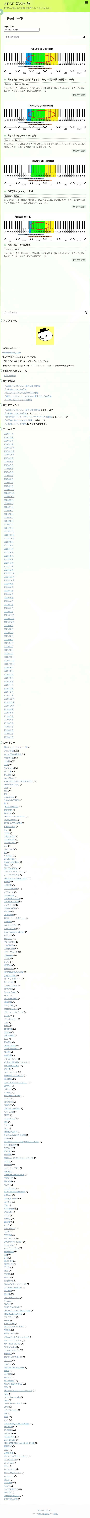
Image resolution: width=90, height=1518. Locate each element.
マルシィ (8, 1364)
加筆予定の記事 (11, 1499)
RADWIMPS (9, 1437)
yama (6, 1407)
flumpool (7, 1301)
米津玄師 (8, 1430)
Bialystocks (9, 1252)
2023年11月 (9, 535)
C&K (6, 1023)
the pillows (8, 1281)
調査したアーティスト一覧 (15, 747)
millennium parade (12, 1397)
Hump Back (9, 1245)
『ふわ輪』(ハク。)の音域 (15, 389)
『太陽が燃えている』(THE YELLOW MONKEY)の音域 (28, 417)
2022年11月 (9, 577)
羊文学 (7, 1267)
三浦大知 (8, 1374)
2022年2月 (8, 608)
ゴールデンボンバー (13, 979)
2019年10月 (9, 706)
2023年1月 (8, 570)
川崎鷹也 (8, 922)
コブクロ (8, 989)
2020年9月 (8, 667)
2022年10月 (9, 580)
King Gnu (8, 939)
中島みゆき (9, 1178)
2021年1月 (8, 654)
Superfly (7, 1069)
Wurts (6, 1480)
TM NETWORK (10, 1132)
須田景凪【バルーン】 (13, 1076)
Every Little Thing (11, 862)
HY (5, 853)
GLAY (6, 962)
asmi (6, 788)
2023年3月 (8, 563)
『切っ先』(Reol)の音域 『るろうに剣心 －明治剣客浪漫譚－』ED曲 (40, 79)
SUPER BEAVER (11, 1066)
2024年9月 (8, 500)
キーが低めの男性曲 (13, 754)
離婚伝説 (8, 1446)
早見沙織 (8, 1235)
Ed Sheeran (9, 859)
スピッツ (8, 1089)
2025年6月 (8, 469)
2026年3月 (8, 437)
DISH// (7, 1138)
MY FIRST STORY (12, 1344)
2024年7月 (8, 507)
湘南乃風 (8, 1055)
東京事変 (8, 1155)
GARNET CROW (11, 902)
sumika (7, 1093)
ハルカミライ (10, 1238)
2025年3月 (8, 479)
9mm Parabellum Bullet (14, 932)
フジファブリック (12, 1298)
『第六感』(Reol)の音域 (19, 245)
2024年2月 (8, 525)
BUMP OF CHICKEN (13, 1242)
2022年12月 (9, 573)
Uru (5, 846)
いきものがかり (11, 820)
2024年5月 (8, 514)
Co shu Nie (9, 982)
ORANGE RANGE (12, 899)
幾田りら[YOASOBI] (13, 823)
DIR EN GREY (10, 1145)
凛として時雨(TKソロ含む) (15, 1456)
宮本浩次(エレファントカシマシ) (18, 1391)
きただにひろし (11, 925)
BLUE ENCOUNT (11, 1307)
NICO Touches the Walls (14, 1192)
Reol (27, 84)
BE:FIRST (8, 1261)
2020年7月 (8, 674)
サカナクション (11, 1009)
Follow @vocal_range (11, 352)
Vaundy (7, 1219)
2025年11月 (9, 451)
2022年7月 (8, 591)
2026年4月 (8, 434)
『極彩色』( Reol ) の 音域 (20, 191)
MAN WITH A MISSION (14, 1368)
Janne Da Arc (10, 1046)
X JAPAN (8, 856)
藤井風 (7, 1294)
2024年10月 (9, 497)
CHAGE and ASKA (12, 1109)
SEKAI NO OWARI (12, 1096)
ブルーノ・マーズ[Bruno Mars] (17, 1311)
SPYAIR (7, 1086)
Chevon (7, 1032)
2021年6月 (8, 636)
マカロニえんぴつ (12, 1350)
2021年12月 (9, 615)
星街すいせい (10, 1333)
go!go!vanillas (10, 976)
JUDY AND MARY (12, 1049)
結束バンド (9, 969)
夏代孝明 (8, 1181)
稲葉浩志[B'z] (10, 827)
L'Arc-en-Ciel (9, 1440)
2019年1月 (8, 737)
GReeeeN (8, 955)
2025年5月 (8, 472)
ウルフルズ (9, 849)
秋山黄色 (8, 775)
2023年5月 (8, 556)
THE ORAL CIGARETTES (15, 878)
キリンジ (8, 935)
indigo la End (9, 836)
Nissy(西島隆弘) (11, 1198)
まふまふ (8, 1361)
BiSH (6, 1271)
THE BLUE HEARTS (13, 1314)
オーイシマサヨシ (12, 875)
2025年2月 (8, 483)
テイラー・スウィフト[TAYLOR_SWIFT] (21, 1142)
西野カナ (8, 1195)
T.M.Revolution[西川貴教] (15, 1135)
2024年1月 (8, 528)
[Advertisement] (45, 283)
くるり (7, 959)
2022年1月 (8, 612)
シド (6, 1039)
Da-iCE (7, 1099)
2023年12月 (9, 531)
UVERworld (9, 839)
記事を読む (80, 95)
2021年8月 (8, 629)
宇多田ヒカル (10, 843)
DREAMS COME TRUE (14, 1175)
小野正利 (8, 885)
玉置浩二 (8, 1105)
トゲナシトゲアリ (12, 1168)
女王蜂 (7, 1052)
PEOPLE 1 (8, 1264)
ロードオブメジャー (13, 1473)
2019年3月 (8, 730)
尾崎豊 (7, 882)
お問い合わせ (10, 376)
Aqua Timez (9, 778)
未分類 (7, 761)
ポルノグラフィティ (13, 1340)
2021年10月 (9, 622)
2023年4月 (8, 559)
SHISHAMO (9, 1035)
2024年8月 (8, 504)
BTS (6, 1258)
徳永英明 (8, 1165)
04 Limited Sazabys (12, 1287)
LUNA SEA (8, 1463)
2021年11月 (9, 619)
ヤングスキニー (11, 1410)
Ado (5, 791)
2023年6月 (8, 552)
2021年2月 (8, 650)
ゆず (6, 1420)
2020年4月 (8, 685)
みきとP (7, 1377)
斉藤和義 (8, 1002)
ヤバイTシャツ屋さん (13, 1403)
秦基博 (7, 1222)
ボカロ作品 (9, 758)
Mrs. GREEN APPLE (13, 1384)
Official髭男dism (11, 889)
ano (5, 794)
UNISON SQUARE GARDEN (16, 1424)
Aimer (6, 865)
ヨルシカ (8, 1433)
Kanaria (7, 911)
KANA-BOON (10, 908)
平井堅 (7, 1274)
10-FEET (8, 1151)
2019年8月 (8, 713)
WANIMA (8, 1483)
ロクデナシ (9, 1476)
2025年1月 (8, 486)
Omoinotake (9, 895)
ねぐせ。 (8, 1202)
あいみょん (9, 768)
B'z (5, 1255)
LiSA (6, 1450)
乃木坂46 (8, 1212)
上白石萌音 (9, 915)
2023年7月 (8, 549)
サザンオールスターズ (13, 1012)
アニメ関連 (21, 84)
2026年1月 (8, 444)
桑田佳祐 (8, 965)
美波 (6, 1387)
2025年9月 (8, 458)
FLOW (7, 1320)
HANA (6, 1232)
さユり (7, 1016)
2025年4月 (8, 476)
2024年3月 (8, 521)
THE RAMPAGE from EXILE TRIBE (19, 1443)
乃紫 (6, 1205)
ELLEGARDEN (10, 868)
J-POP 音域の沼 (17, 4)
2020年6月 (8, 678)
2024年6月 (8, 511)
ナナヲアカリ (10, 1188)
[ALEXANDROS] (11, 807)
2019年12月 (9, 699)
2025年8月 (8, 462)
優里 (6, 1417)
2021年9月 (8, 626)
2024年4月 (8, 518)
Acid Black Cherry (11, 784)
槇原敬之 (8, 1354)
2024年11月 (9, 493)
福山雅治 (8, 1291)
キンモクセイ (10, 942)
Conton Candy (10, 992)
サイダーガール (11, 999)
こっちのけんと (11, 985)
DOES (7, 1161)
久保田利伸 (9, 945)
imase (6, 833)
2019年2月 (8, 734)
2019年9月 (8, 709)
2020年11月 (9, 661)
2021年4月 (8, 643)
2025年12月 (9, 448)
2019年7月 (8, 716)
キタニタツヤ (10, 929)
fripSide (7, 1304)
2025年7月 (8, 465)
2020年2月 (8, 692)
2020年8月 (8, 671)
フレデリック (10, 1317)
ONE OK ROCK (11, 1489)
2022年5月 (8, 598)
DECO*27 (8, 1148)
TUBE (6, 1115)
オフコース (9, 892)
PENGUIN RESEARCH (14, 1327)
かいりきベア (10, 905)
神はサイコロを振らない (14, 918)
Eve (5, 830)
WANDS (7, 1492)
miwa (6, 1400)
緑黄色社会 (9, 1453)
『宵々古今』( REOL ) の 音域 (21, 135)
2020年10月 (9, 664)
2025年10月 (9, 455)
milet (6, 1394)
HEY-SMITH (9, 1324)
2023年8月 (8, 545)
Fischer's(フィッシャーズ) (15, 1284)
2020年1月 (8, 695)
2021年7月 (8, 633)
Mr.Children (9, 1381)
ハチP (6, 1225)
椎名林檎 (8, 1029)
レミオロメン (10, 1469)
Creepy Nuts (9, 949)
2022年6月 (8, 594)
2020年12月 (9, 657)
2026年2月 (8, 441)
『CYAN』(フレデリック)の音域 (18, 400)
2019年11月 (9, 702)
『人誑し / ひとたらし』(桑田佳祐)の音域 (22, 386)
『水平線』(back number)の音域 (18, 420)
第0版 (56, 1514)
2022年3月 (8, 605)
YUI (5, 1413)
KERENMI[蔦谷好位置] (14, 972)
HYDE (6, 1215)
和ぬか (7, 1486)
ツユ (6, 1128)
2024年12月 (9, 490)
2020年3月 (8, 688)
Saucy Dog (9, 1005)
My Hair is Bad (10, 1347)
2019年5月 (8, 723)
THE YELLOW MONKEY (14, 816)
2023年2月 (8, 566)
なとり (7, 1185)
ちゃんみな (9, 1112)
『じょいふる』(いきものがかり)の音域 (21, 393)
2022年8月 (8, 587)
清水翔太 (8, 1042)
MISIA (6, 1371)
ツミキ (7, 1125)
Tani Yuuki (8, 1102)
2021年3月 (8, 647)
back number (9, 1229)
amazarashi (9, 797)
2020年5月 (8, 681)
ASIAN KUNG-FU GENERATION (18, 781)
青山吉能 (8, 771)
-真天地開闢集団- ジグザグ (15, 1062)
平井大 (7, 1277)
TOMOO (7, 1172)
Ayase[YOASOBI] (11, 800)
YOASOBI (8, 1427)
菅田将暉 (8, 1079)
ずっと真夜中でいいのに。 (15, 1083)
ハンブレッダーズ (12, 1248)
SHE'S (7, 1026)
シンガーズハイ (11, 1059)
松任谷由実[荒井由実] (13, 1357)
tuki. (6, 1122)
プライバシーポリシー (45, 1510)
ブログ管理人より (12, 1496)
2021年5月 (8, 640)
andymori (8, 810)
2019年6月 (8, 720)
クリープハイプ (11, 952)
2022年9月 (8, 584)
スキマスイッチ (11, 1072)
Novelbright (9, 1209)
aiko (6, 765)
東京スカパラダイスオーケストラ (18, 1158)
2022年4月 (8, 601)
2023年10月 (9, 538)
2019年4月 (8, 727)
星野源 (7, 1330)
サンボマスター (11, 1019)
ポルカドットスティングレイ (16, 1337)
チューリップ (10, 1118)
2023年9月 (8, 542)
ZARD (6, 995)
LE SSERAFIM (10, 1460)
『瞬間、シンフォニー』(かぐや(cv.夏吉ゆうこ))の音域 (28, 396)
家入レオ (8, 813)
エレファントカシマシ (13, 872)
